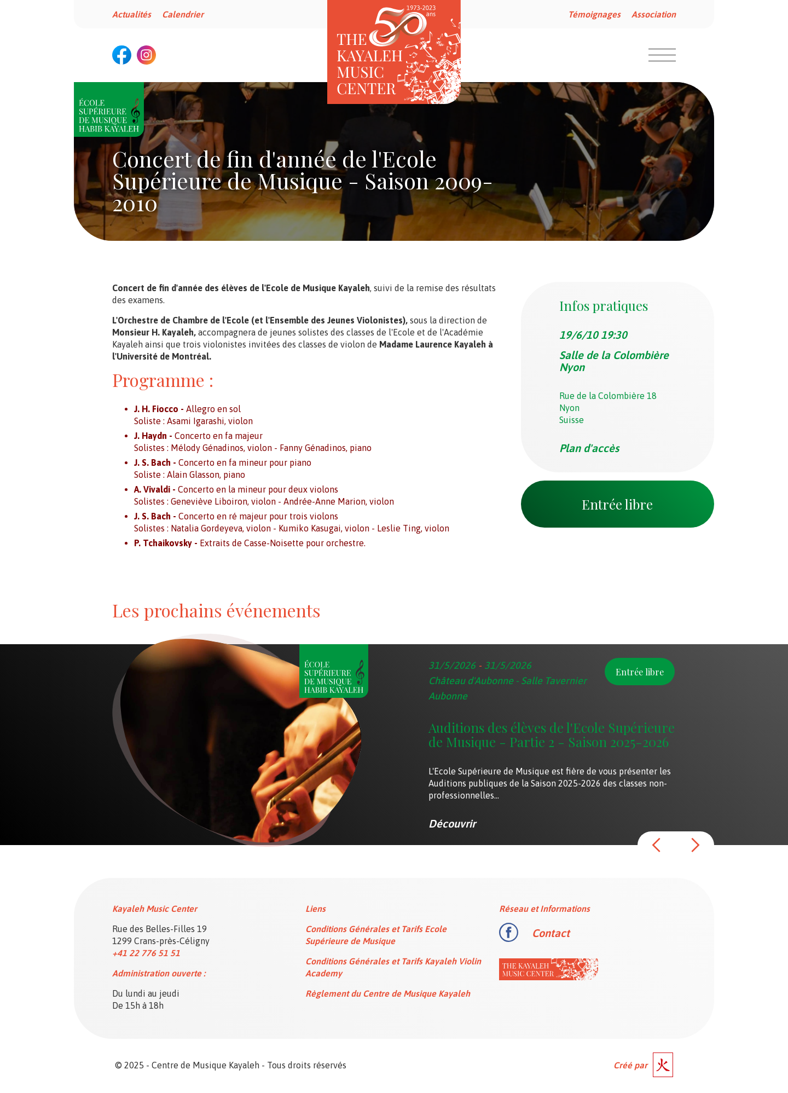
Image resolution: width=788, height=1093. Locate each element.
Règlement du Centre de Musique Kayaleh (387, 993)
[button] (657, 845)
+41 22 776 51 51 (146, 953)
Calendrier (183, 14)
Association (653, 14)
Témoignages (594, 14)
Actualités (131, 14)
